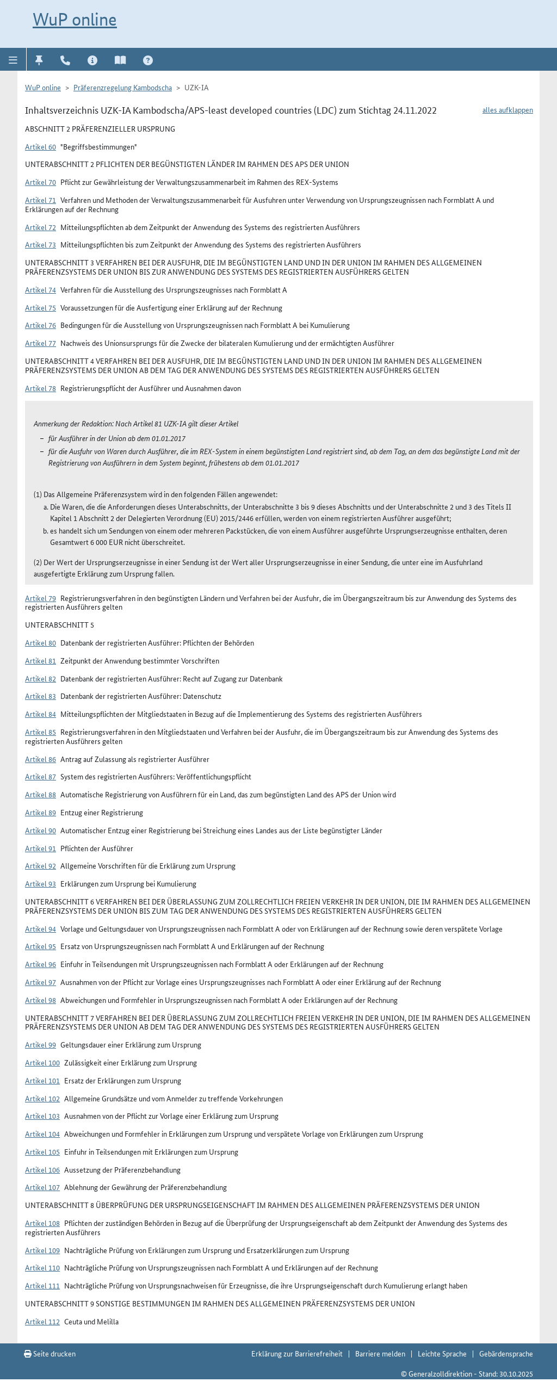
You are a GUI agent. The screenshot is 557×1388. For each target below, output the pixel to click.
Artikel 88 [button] (40, 794)
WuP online (75, 19)
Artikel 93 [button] (40, 883)
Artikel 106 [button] (42, 1169)
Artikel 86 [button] (40, 758)
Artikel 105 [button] (42, 1151)
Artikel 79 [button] (40, 597)
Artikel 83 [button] (40, 695)
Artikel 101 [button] (42, 1080)
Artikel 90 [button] (40, 830)
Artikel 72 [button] (40, 226)
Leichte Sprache (442, 1353)
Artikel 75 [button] (40, 307)
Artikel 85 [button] (40, 731)
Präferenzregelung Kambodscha (122, 87)
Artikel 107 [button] (42, 1186)
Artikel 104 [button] (42, 1133)
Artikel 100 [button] (42, 1062)
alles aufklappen (507, 109)
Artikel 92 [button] (40, 865)
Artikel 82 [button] (40, 678)
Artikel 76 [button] (40, 324)
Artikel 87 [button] (40, 776)
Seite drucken (50, 1353)
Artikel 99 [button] (40, 1044)
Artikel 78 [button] (40, 387)
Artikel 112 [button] (42, 1321)
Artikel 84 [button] (40, 713)
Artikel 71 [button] (40, 199)
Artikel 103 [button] (42, 1115)
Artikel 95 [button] (40, 945)
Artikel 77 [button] (40, 342)
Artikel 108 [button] (42, 1222)
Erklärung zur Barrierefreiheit (297, 1353)
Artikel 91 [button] (40, 847)
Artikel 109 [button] (42, 1249)
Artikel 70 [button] (40, 181)
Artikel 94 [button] (40, 928)
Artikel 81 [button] (40, 660)
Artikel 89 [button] (40, 812)
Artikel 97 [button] (40, 981)
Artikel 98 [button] (40, 999)
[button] (13, 59)
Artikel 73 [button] (40, 244)
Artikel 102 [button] (42, 1098)
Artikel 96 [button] (40, 963)
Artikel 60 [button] (40, 146)
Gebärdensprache (506, 1353)
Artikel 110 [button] (42, 1267)
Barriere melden (380, 1353)
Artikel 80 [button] (40, 642)
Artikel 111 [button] (42, 1285)
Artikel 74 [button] (40, 289)
